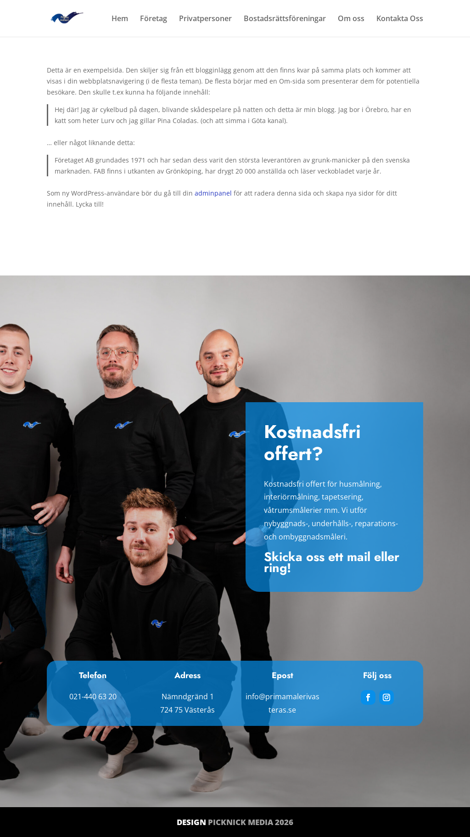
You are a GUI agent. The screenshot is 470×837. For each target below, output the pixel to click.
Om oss (351, 19)
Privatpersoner (205, 19)
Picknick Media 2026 (250, 822)
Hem (120, 19)
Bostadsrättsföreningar (285, 19)
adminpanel (213, 193)
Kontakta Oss (399, 19)
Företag (153, 19)
